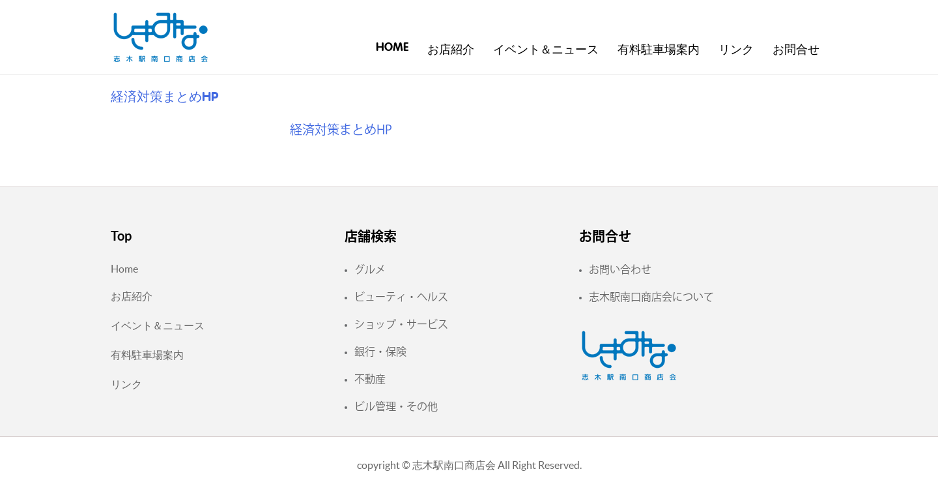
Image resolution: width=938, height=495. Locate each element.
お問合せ (796, 50)
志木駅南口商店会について (651, 297)
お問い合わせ (620, 269)
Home (392, 47)
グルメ (370, 269)
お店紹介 (450, 50)
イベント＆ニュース (546, 50)
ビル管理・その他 (396, 406)
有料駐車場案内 (659, 50)
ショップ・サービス (401, 324)
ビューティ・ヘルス (401, 297)
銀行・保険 (380, 351)
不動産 (370, 379)
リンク (736, 50)
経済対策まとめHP (341, 129)
